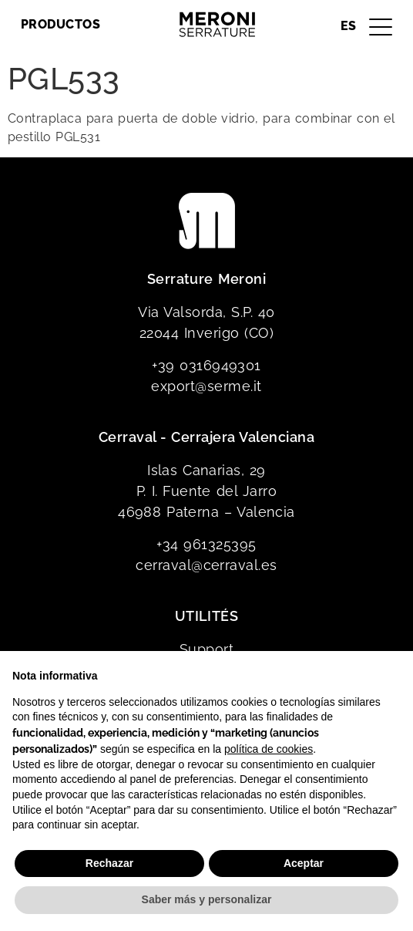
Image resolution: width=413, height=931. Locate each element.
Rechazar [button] (109, 863)
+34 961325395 (206, 544)
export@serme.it (206, 386)
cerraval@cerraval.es (206, 565)
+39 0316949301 (206, 365)
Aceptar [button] (304, 863)
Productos (60, 24)
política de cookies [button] (268, 749)
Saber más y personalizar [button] (207, 899)
